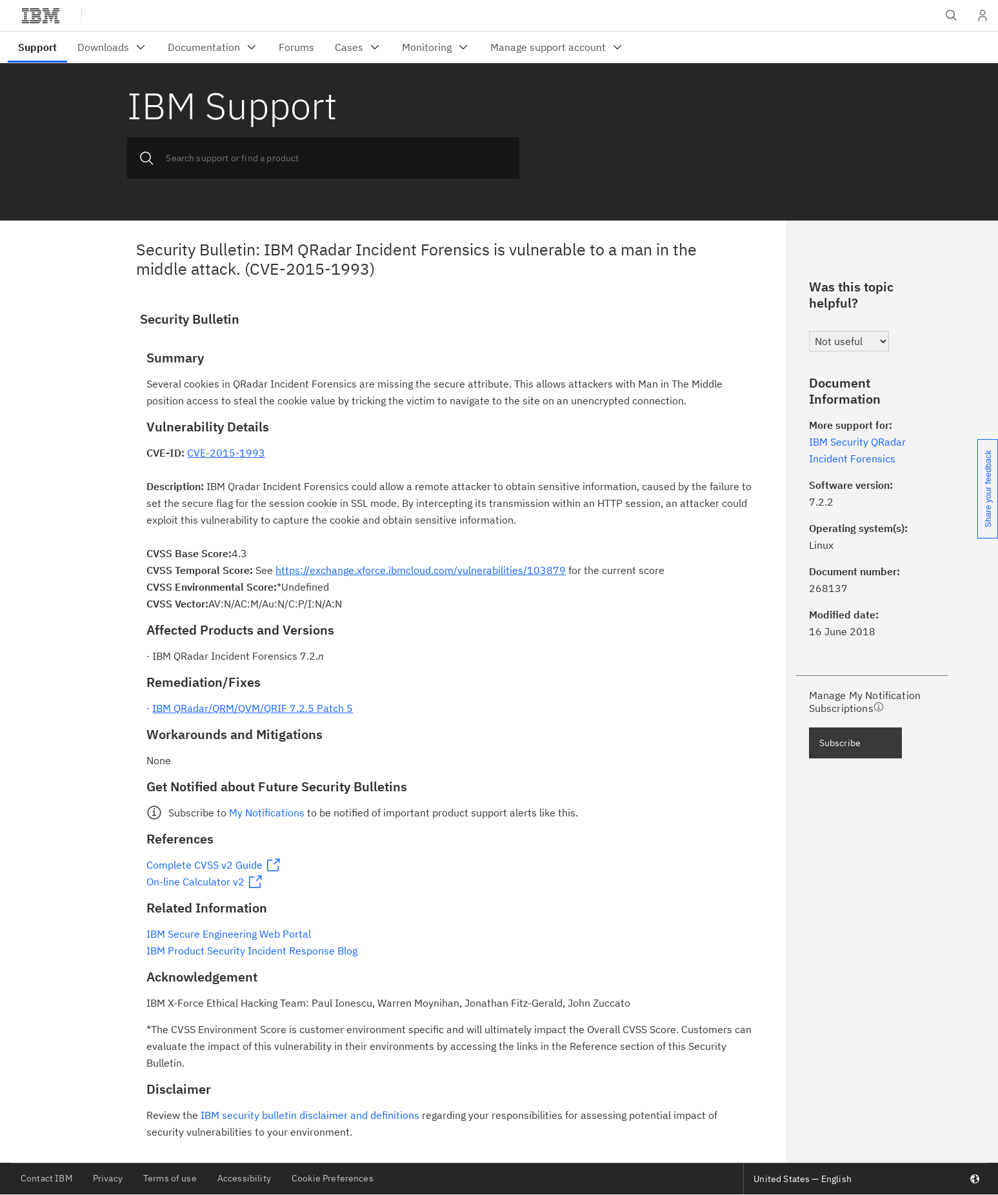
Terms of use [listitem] (170, 1178)
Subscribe (840, 743)
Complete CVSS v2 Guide (204, 864)
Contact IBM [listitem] (46, 1178)
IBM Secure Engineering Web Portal (228, 933)
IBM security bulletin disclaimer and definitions (310, 1115)
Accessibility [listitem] (244, 1178)
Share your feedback (988, 489)
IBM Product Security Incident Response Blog (251, 950)
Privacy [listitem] (108, 1178)
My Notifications (266, 812)
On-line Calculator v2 (195, 881)
